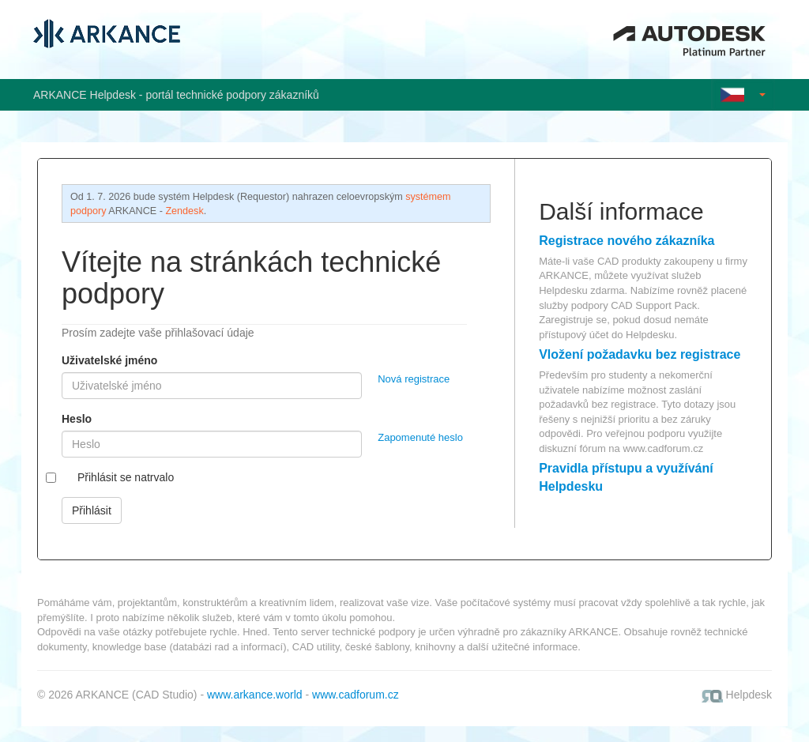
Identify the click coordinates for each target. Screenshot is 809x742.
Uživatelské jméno (109, 360)
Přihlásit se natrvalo (125, 477)
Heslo (77, 418)
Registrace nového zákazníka (626, 240)
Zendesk (184, 211)
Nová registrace (414, 379)
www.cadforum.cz (663, 448)
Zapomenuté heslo (420, 437)
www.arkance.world (255, 694)
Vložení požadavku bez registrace (639, 354)
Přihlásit (91, 510)
